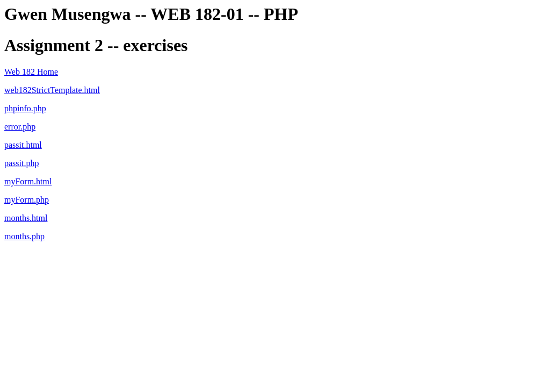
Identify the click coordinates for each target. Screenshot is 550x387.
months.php (24, 236)
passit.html (23, 144)
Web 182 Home (31, 71)
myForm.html (28, 181)
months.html (25, 218)
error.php (19, 126)
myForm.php (26, 199)
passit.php (21, 163)
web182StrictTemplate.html (52, 90)
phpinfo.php (25, 108)
